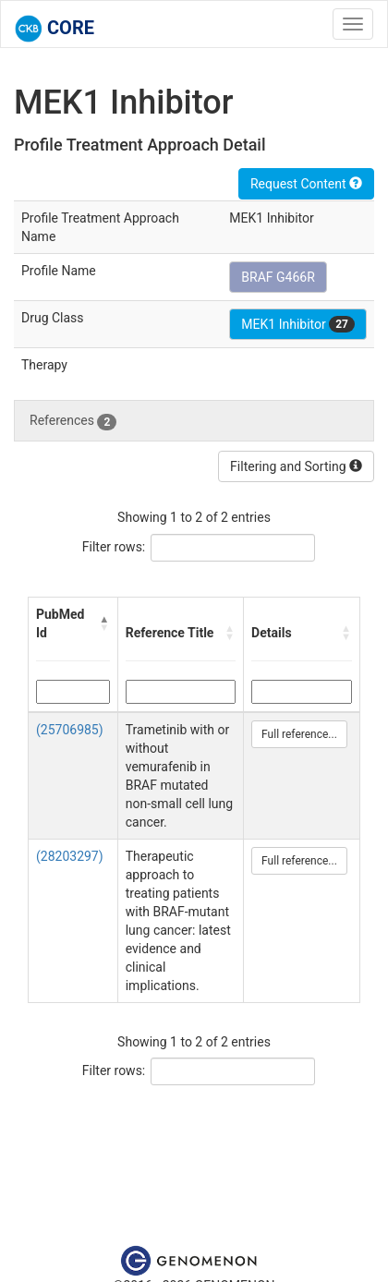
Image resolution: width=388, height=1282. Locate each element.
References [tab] (73, 421)
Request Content (306, 183)
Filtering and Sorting (296, 466)
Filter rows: (114, 546)
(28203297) (69, 856)
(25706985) (69, 729)
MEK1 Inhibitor (298, 324)
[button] (104, 623)
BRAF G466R (277, 277)
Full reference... (299, 734)
